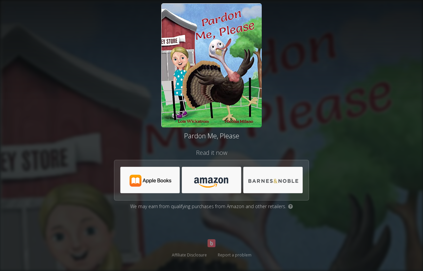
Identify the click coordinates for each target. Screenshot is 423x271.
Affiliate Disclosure (189, 255)
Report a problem (234, 255)
